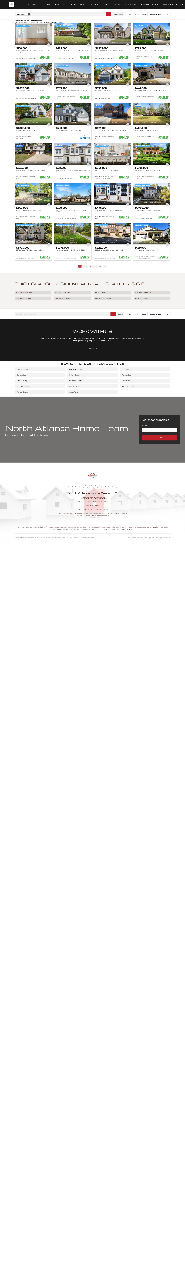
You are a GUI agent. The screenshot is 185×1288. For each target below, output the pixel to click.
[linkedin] (74, 486)
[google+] (111, 486)
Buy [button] (57, 4)
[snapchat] (102, 486)
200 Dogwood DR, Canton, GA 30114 (29, 210)
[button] (11, 4)
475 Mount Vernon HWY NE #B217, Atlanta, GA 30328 (72, 211)
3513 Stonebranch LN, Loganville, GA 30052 (110, 130)
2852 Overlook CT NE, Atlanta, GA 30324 (109, 250)
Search (120, 314)
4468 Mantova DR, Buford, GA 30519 (108, 90)
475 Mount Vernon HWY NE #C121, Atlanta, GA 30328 (32, 51)
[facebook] (69, 486)
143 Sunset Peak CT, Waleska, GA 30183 (109, 50)
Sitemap (83, 538)
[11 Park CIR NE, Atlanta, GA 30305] (33, 114)
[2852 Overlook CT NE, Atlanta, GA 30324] (112, 233)
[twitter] (78, 486)
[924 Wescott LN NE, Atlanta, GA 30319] (33, 74)
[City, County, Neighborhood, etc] (65, 314)
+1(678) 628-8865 (92, 505)
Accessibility (91, 538)
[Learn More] (92, 348)
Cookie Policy (45, 538)
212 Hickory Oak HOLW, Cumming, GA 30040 (72, 50)
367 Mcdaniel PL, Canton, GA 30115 (147, 250)
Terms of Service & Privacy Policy (27, 538)
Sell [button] (64, 4)
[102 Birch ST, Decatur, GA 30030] (112, 154)
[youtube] (94, 486)
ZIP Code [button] (117, 4)
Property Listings (72, 538)
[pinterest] (107, 486)
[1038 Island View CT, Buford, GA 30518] (72, 114)
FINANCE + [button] (96, 4)
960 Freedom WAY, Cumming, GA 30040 (149, 50)
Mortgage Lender (172, 4)
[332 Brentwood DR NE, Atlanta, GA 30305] (72, 233)
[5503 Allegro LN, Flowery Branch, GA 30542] (72, 74)
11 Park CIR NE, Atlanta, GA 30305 (28, 130)
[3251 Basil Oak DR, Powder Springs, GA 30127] (112, 194)
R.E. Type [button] (32, 4)
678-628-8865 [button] (131, 4)
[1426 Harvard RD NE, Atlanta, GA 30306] (151, 154)
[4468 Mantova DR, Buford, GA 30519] (112, 74)
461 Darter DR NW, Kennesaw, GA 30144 (30, 170)
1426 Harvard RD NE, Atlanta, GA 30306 (149, 170)
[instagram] (90, 486)
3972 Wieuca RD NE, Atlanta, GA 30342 (30, 250)
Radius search (23, 14)
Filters (167, 14)
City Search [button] (46, 4)
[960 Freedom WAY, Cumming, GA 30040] (151, 34)
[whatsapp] (115, 486)
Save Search (118, 14)
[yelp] (86, 486)
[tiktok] (98, 486)
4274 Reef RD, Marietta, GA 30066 (147, 130)
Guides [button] (156, 4)
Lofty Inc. (140, 538)
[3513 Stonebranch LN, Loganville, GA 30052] (112, 114)
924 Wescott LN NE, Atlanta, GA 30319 (30, 90)
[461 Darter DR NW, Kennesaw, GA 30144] (33, 154)
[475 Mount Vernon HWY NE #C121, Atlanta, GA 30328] (33, 34)
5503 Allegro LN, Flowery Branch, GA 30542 (71, 90)
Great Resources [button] (79, 4)
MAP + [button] (107, 4)
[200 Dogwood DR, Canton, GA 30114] (33, 194)
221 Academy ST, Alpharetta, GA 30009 (148, 210)
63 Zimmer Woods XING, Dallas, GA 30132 (150, 90)
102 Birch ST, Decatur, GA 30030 (106, 170)
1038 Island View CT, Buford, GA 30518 (69, 130)
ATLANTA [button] (145, 4)
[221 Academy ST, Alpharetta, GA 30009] (151, 194)
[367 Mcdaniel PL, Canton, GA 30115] (151, 233)
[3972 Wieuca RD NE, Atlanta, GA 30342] (33, 233)
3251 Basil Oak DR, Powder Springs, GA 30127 (111, 210)
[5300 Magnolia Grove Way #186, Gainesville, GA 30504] (72, 154)
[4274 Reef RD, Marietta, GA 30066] (151, 114)
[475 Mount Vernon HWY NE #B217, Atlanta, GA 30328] (72, 194)
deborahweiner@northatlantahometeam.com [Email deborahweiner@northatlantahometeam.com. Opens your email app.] (92, 509)
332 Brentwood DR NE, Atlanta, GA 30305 (71, 250)
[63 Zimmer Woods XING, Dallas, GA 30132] (151, 74)
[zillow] (82, 486)
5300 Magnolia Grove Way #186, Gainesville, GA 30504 (73, 171)
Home (22, 4)
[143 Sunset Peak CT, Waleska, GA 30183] (112, 34)
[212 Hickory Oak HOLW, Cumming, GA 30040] (72, 34)
